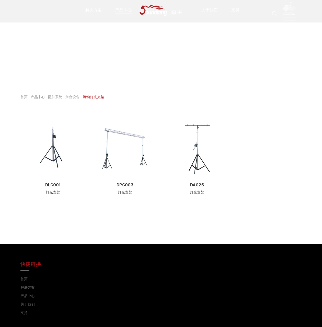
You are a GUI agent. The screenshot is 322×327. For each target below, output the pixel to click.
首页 (24, 97)
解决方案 (93, 9)
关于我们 (209, 9)
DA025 (197, 184)
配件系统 (55, 97)
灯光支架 (53, 192)
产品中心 (123, 9)
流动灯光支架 (93, 97)
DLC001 (53, 184)
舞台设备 (72, 97)
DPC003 (125, 184)
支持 (235, 9)
